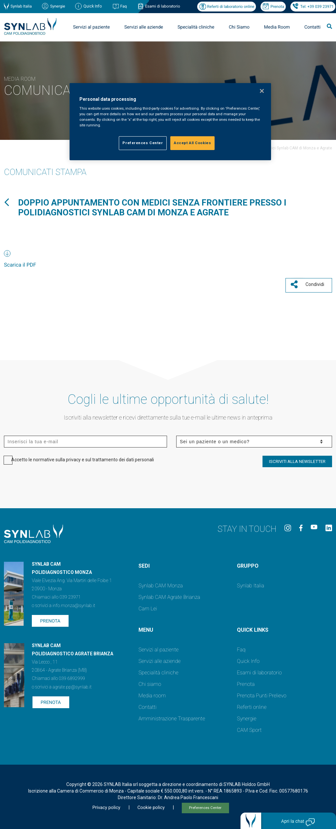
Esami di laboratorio (162, 6)
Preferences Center (205, 806)
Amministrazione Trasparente (171, 717)
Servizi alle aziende (143, 27)
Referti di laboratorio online (230, 6)
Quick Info (248, 659)
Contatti (312, 27)
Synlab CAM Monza (160, 584)
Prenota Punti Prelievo (261, 694)
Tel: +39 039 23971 (317, 6)
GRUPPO (248, 564)
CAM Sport (249, 728)
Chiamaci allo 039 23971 (56, 595)
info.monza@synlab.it (73, 604)
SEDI (144, 564)
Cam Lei (147, 607)
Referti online (251, 705)
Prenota (277, 6)
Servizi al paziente (91, 27)
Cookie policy (151, 806)
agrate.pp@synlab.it (72, 685)
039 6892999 (72, 677)
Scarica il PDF (20, 265)
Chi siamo (149, 682)
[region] (170, 122)
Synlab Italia (21, 6)
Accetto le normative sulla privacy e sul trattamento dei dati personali (82, 458)
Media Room (277, 27)
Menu (145, 628)
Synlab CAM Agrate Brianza (169, 595)
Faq (123, 6)
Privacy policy (106, 806)
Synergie (57, 6)
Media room (152, 694)
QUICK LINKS (252, 628)
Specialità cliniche (196, 27)
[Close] (262, 91)
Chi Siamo (239, 27)
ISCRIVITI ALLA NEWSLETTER (297, 459)
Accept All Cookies (192, 143)
